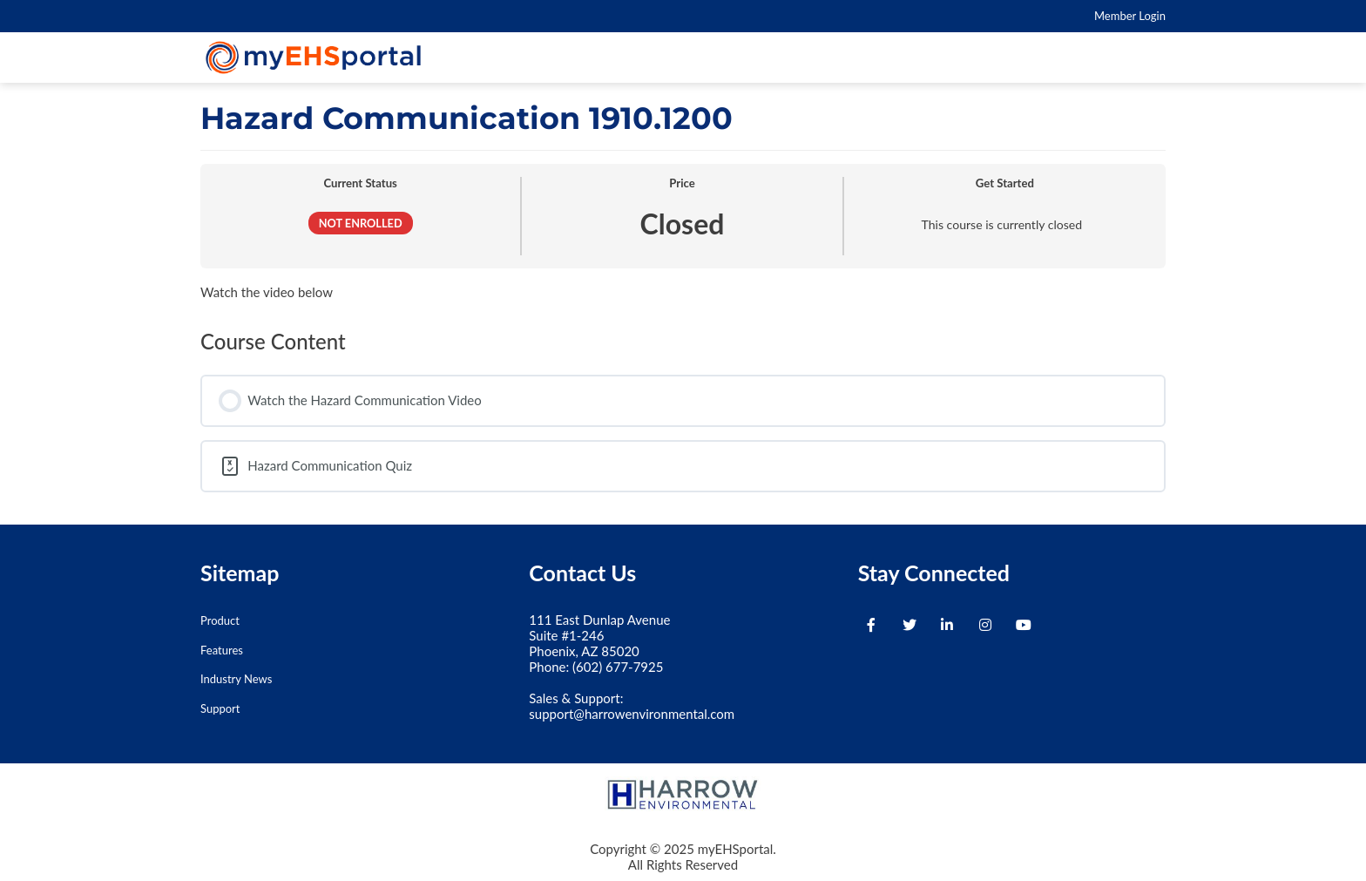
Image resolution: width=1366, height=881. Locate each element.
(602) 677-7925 (617, 666)
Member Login (1130, 16)
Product (220, 620)
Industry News (236, 679)
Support (220, 708)
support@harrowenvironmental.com (631, 714)
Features (221, 650)
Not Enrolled (360, 223)
